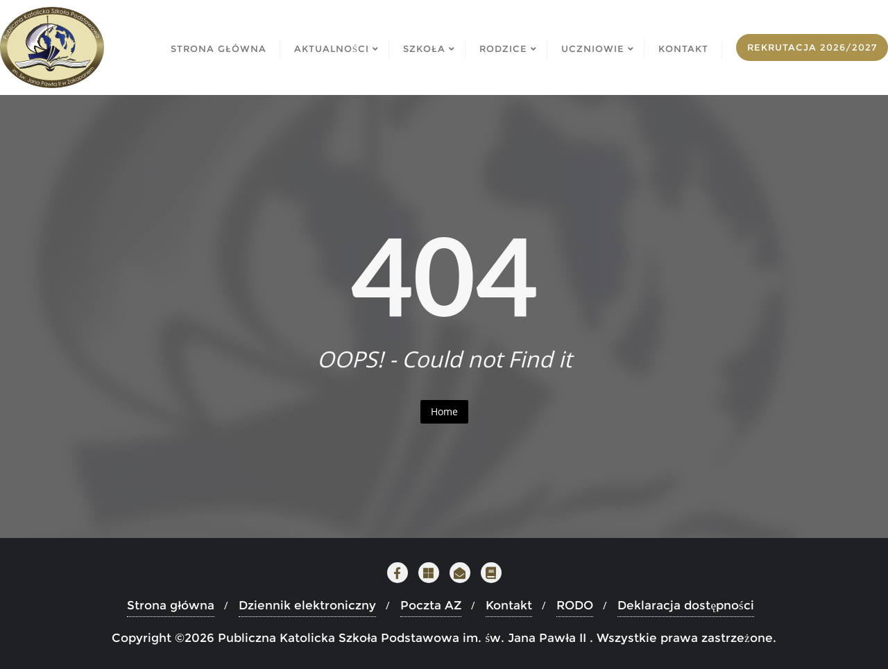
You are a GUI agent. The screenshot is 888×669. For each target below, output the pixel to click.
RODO (574, 605)
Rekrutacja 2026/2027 (812, 47)
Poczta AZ (430, 605)
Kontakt (509, 605)
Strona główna (170, 605)
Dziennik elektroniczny (307, 605)
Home (444, 411)
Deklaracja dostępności (685, 605)
